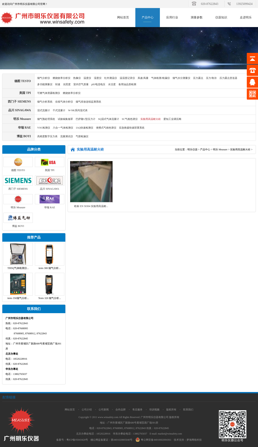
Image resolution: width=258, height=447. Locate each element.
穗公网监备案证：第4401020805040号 (111, 439)
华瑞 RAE (24, 127)
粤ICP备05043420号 (77, 439)
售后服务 (137, 409)
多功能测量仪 (44, 84)
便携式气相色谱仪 (106, 127)
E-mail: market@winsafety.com (166, 433)
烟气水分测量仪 (181, 78)
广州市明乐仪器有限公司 (155, 417)
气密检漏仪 (82, 136)
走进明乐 (246, 17)
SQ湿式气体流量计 (108, 119)
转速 (57, 84)
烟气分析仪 (43, 78)
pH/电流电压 (98, 84)
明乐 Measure (22, 119)
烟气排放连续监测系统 (88, 101)
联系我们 (188, 409)
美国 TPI (25, 93)
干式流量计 (59, 110)
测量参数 (197, 17)
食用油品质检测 (127, 84)
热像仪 (77, 78)
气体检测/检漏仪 (160, 78)
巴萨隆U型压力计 (85, 119)
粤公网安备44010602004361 (154, 439)
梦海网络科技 (194, 439)
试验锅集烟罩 (65, 119)
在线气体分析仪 (64, 101)
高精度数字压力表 (47, 136)
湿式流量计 (43, 110)
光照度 (67, 84)
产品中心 (148, 17)
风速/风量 (143, 78)
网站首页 (123, 17)
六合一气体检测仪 (63, 127)
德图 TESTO (22, 81)
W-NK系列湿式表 (78, 110)
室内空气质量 (81, 84)
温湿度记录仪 (127, 78)
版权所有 (171, 409)
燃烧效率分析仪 (61, 78)
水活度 (112, 84)
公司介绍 (87, 409)
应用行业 (172, 17)
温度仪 (87, 78)
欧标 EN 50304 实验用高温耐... (91, 206)
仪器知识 (221, 17)
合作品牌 (120, 409)
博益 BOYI (24, 136)
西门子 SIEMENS (19, 101)
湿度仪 (98, 78)
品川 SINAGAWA (19, 110)
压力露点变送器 (228, 78)
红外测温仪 (110, 78)
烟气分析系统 (44, 101)
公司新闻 (104, 409)
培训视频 (154, 409)
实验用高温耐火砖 (150, 119)
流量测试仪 (66, 136)
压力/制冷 (211, 78)
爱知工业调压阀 (172, 119)
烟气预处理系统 (46, 119)
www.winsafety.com (108, 417)
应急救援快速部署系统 (131, 127)
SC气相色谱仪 (130, 119)
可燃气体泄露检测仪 (48, 93)
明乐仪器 (192, 149)
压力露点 (198, 78)
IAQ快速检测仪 (84, 127)
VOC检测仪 (43, 127)
